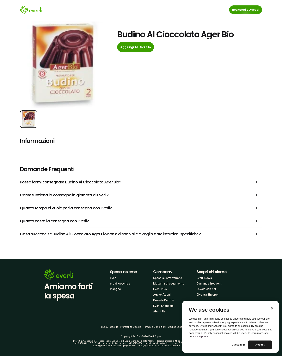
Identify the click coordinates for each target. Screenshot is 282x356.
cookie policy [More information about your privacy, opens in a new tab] (200, 336)
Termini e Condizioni (154, 326)
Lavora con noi (206, 289)
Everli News (204, 277)
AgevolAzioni (162, 294)
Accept (260, 344)
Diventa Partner (163, 300)
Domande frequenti (209, 283)
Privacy (104, 326)
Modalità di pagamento (168, 283)
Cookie (114, 326)
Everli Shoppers (163, 305)
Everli (113, 277)
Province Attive (120, 283)
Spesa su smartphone (167, 277)
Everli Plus (160, 289)
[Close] (272, 308)
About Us (159, 311)
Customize (239, 344)
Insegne (115, 289)
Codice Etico (175, 326)
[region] (230, 327)
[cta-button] (135, 47)
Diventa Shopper (208, 294)
